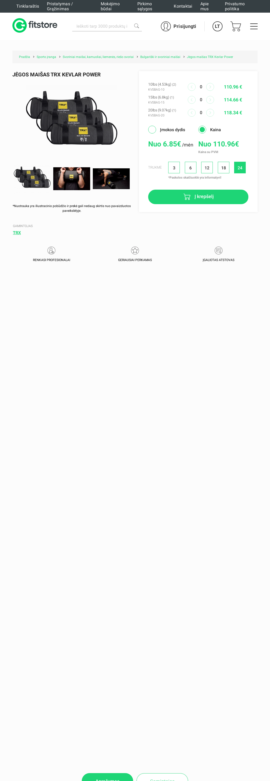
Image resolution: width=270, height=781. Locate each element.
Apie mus (204, 6)
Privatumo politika (235, 6)
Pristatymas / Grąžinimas (60, 6)
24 (240, 167)
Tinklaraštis (27, 6)
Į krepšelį (204, 196)
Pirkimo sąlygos (144, 6)
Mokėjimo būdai (110, 6)
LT (217, 26)
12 (207, 167)
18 (223, 167)
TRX (17, 232)
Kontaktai (183, 6)
